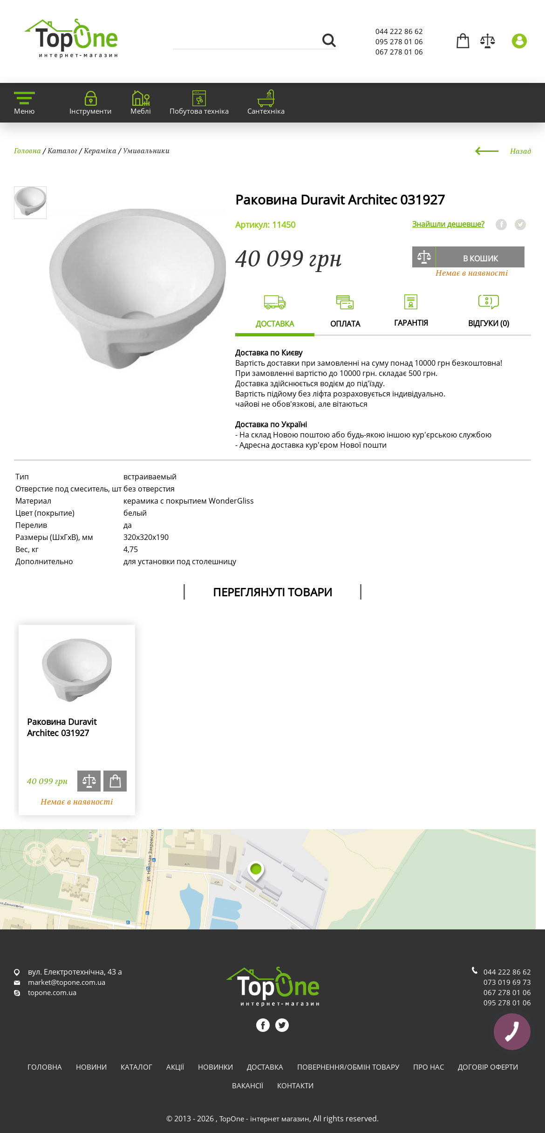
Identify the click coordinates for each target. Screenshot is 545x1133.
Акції (175, 1067)
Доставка (265, 1067)
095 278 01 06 (399, 41)
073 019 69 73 (507, 982)
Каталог (62, 150)
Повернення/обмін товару (348, 1067)
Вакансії (247, 1085)
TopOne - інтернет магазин (264, 1118)
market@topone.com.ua (66, 982)
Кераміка (100, 150)
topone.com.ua (52, 992)
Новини (91, 1067)
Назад (520, 151)
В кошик (480, 258)
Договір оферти (488, 1067)
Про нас (428, 1067)
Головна (27, 150)
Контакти (295, 1085)
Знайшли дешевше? (448, 224)
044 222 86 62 (399, 31)
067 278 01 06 (399, 51)
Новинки (215, 1067)
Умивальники (146, 150)
